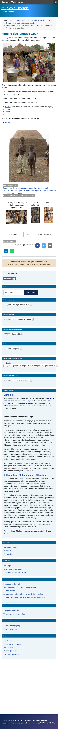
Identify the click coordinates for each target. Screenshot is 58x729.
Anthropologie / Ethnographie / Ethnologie (25, 475)
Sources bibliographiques (12, 626)
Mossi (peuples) (44, 234)
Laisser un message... (11, 547)
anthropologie (26, 401)
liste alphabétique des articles (14, 572)
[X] (44, 245)
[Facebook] (37, 245)
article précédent (35, 212)
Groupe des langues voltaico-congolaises (40, 191)
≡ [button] (56, 2)
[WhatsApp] (12, 251)
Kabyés (7, 123)
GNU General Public (47, 723)
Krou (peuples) (14, 234)
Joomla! (6, 723)
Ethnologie (9, 395)
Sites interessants (10, 629)
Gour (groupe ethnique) (13, 193)
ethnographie (39, 498)
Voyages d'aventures (11, 611)
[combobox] (13, 292)
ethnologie (47, 508)
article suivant (48, 212)
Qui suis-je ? (7, 551)
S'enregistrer (8, 554)
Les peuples (7, 566)
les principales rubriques (12, 569)
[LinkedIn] (6, 251)
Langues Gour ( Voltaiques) (13, 191)
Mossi (7, 107)
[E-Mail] (50, 245)
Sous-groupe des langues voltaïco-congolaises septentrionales (26, 188)
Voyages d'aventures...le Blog (14, 614)
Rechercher (31, 293)
